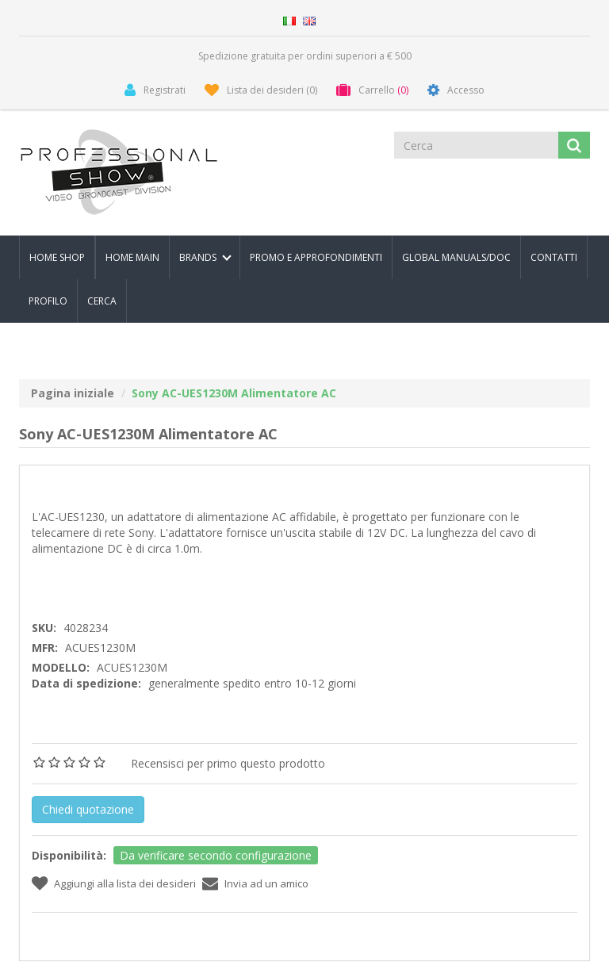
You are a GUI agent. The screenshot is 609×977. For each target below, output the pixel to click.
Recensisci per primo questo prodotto (228, 763)
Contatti (553, 257)
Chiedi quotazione (88, 809)
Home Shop (57, 257)
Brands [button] (205, 257)
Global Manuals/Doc (456, 257)
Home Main (132, 257)
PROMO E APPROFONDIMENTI (316, 257)
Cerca (102, 301)
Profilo (48, 301)
